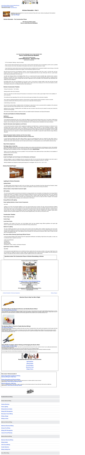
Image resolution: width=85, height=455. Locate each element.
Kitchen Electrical (5, 404)
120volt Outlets (29, 363)
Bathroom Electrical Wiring (7, 425)
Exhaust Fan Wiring (5, 428)
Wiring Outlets (4, 442)
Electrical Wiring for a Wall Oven (8, 376)
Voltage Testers (29, 369)
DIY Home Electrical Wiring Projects (14, 381)
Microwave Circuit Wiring (7, 413)
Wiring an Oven (4, 418)
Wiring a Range (4, 416)
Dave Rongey (16, 14)
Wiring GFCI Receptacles (7, 411)
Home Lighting (4, 406)
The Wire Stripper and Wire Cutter (9, 346)
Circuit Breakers (30, 365)
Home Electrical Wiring (6, 5)
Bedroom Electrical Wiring (7, 439)
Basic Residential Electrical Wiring (7, 6)
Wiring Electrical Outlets (6, 409)
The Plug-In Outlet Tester (7, 327)
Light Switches (30, 361)
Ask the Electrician (14, 7)
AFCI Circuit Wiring (5, 444)
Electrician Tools (30, 367)
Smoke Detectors (5, 447)
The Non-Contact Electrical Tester (9, 310)
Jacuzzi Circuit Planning (6, 432)
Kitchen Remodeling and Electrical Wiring (10, 375)
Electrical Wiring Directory (14, 5)
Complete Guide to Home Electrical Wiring (29, 281)
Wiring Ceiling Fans (5, 449)
